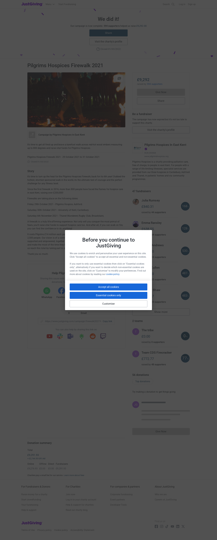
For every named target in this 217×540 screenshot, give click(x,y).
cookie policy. (113, 274)
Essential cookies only (108, 295)
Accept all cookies (108, 286)
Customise (108, 303)
